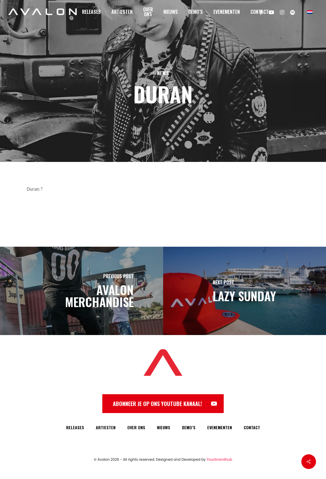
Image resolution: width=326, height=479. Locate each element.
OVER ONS (136, 427)
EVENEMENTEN (219, 427)
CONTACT (252, 427)
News (163, 73)
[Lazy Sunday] (244, 291)
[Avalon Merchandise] (81, 291)
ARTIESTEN (106, 427)
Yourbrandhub (219, 459)
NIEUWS (163, 427)
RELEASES (75, 427)
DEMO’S (188, 427)
